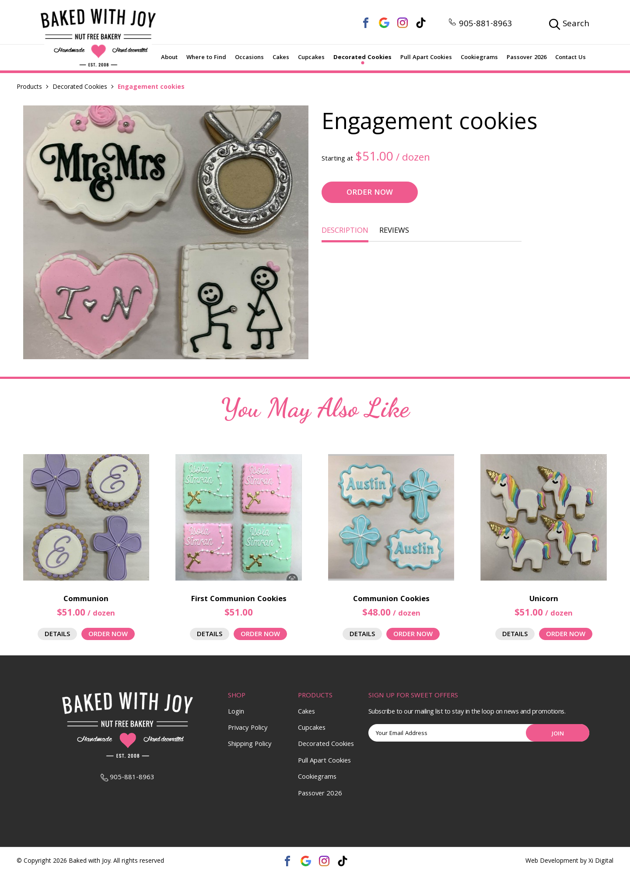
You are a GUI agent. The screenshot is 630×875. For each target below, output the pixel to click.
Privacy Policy (248, 728)
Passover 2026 (526, 58)
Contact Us (570, 58)
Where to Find (206, 58)
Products (29, 87)
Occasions (249, 58)
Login (236, 712)
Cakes (281, 58)
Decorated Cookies (362, 58)
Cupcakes (311, 58)
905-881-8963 (480, 25)
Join (558, 734)
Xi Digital (600, 861)
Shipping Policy (250, 744)
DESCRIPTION (345, 231)
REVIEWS (394, 231)
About (169, 58)
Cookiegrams (479, 58)
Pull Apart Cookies (426, 58)
